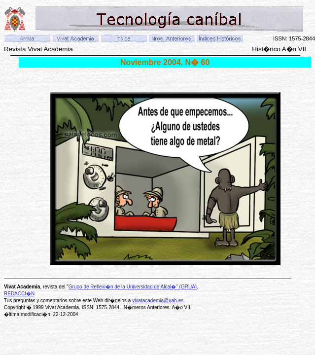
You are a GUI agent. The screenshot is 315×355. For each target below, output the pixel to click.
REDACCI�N (19, 293)
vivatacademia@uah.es (157, 300)
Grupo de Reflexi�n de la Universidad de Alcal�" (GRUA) (133, 286)
